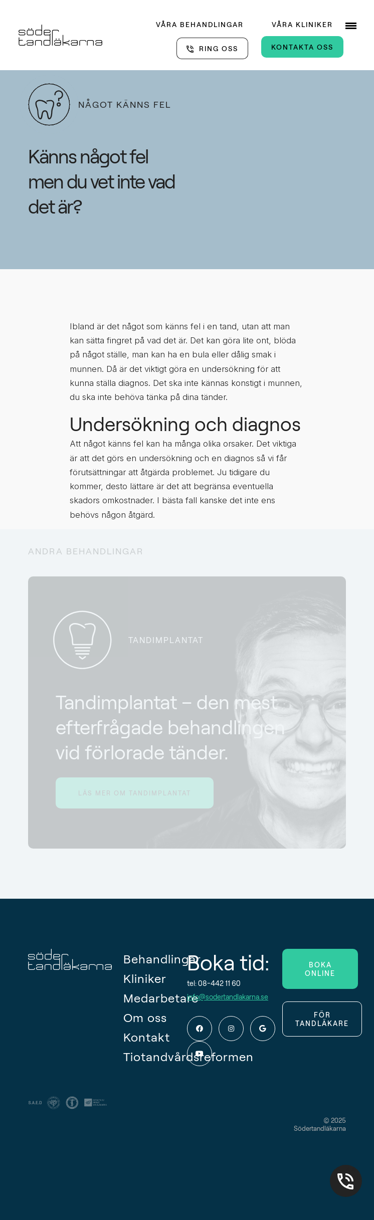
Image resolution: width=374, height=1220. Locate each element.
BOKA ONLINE (320, 968)
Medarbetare (155, 997)
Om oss (145, 1017)
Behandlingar (155, 958)
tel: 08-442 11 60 (214, 983)
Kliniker (144, 978)
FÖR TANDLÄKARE (322, 1019)
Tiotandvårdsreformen (155, 1056)
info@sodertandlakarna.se (227, 996)
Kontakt (146, 1037)
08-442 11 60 (346, 1173)
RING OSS (218, 48)
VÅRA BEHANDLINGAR (200, 24)
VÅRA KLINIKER (302, 24)
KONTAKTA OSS (302, 47)
